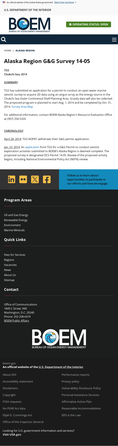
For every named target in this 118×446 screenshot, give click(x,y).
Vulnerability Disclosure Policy (81, 388)
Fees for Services (14, 255)
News (7, 270)
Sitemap (9, 280)
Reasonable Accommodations (81, 408)
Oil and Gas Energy (16, 215)
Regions (9, 260)
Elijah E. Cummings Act (17, 415)
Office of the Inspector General (23, 422)
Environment (12, 225)
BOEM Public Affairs (16, 320)
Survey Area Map (22, 107)
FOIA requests (12, 402)
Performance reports (76, 375)
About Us (10, 275)
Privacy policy (70, 381)
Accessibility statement (18, 381)
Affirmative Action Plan (77, 402)
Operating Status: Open (90, 24)
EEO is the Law (71, 415)
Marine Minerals (14, 230)
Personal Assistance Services (80, 395)
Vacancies (10, 265)
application (32, 147)
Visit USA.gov (12, 434)
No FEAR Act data (14, 408)
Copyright (9, 395)
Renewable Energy (15, 220)
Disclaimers (10, 388)
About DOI (9, 375)
